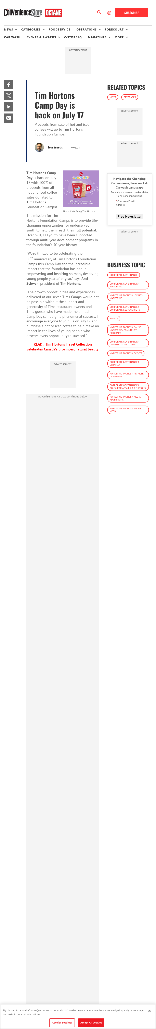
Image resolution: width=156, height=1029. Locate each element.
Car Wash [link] (12, 37)
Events (114, 318)
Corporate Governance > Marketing (124, 285)
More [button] (119, 37)
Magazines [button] (97, 37)
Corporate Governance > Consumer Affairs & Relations (128, 387)
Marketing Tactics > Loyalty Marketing (126, 297)
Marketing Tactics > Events (126, 353)
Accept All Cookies (91, 1022)
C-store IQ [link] (73, 37)
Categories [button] (30, 29)
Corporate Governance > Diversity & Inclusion (124, 343)
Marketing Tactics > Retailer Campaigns (127, 375)
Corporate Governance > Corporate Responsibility (125, 308)
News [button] (8, 29)
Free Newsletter (129, 216)
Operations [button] (86, 29)
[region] (78, 1016)
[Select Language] (109, 12)
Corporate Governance (124, 274)
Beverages (130, 97)
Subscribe (131, 12)
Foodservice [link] (59, 29)
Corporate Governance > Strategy (124, 363)
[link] (8, 84)
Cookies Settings (62, 1022)
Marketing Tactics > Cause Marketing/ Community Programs (125, 330)
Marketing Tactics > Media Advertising (125, 398)
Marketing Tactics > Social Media (125, 410)
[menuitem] (12, 29)
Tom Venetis (55, 147)
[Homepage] (33, 13)
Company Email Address (125, 203)
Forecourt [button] (114, 29)
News (113, 97)
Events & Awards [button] (41, 37)
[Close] (149, 1010)
